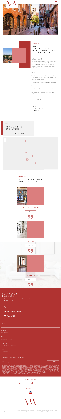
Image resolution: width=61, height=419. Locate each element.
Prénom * (4, 330)
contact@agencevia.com (14, 311)
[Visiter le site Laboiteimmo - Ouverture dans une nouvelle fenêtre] (8, 411)
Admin (50, 410)
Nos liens (54, 410)
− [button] (5, 141)
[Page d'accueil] (12, 4)
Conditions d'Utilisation (30, 373)
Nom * (3, 323)
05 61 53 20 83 (11, 307)
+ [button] (5, 139)
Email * (3, 336)
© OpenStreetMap (50, 169)
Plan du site (38, 410)
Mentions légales (45, 410)
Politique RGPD (44, 411)
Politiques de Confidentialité (19, 373)
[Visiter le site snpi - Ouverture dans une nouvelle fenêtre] (30, 392)
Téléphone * (5, 343)
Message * (4, 349)
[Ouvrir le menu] (56, 2)
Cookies (49, 411)
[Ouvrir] (51, 2)
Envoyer (53, 362)
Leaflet (45, 169)
